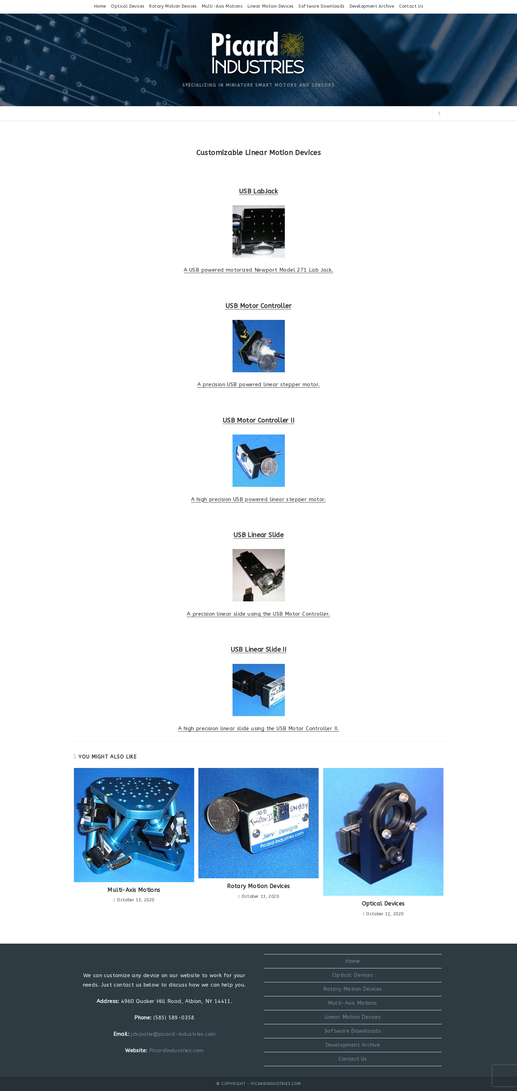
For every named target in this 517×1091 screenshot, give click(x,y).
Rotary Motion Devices (172, 6)
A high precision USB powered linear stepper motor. (258, 499)
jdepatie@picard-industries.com (173, 1034)
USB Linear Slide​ (258, 535)
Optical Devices (127, 6)
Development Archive (372, 6)
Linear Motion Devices (270, 6)
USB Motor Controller (258, 306)
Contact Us (411, 6)
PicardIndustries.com (176, 1050)
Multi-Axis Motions (222, 6)
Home (100, 6)
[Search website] (439, 113)
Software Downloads (321, 6)
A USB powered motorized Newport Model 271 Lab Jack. (258, 270)
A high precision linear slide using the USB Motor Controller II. (258, 728)
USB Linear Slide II (259, 649)
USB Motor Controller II (258, 420)
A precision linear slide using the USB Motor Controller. (258, 614)
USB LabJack (258, 191)
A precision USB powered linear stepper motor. (258, 384)
